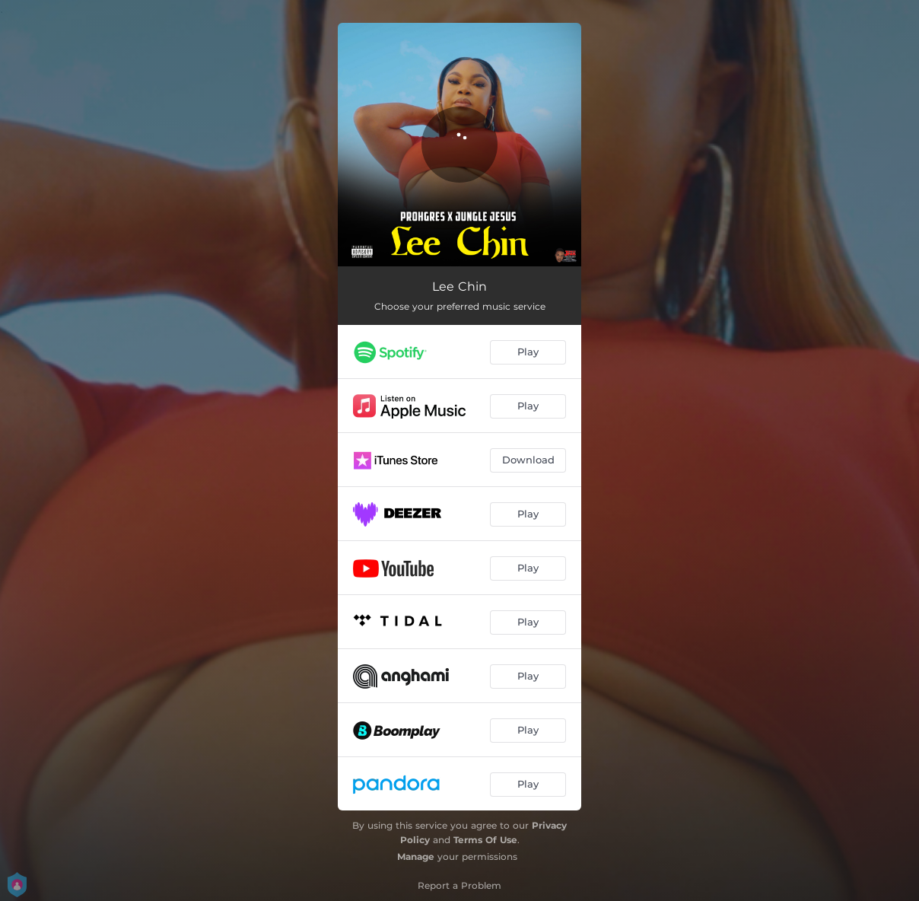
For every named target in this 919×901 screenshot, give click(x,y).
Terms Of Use (485, 839)
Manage (415, 856)
